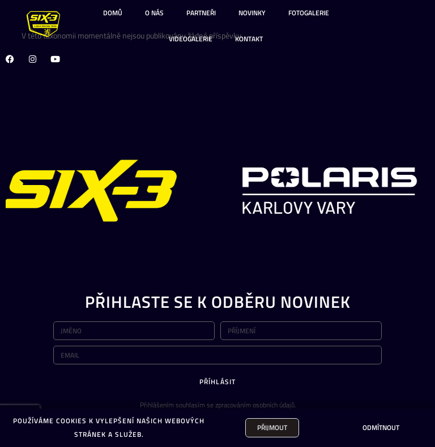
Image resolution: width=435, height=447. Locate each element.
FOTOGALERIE (308, 12)
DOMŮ (112, 12)
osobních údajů (274, 404)
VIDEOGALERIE (190, 38)
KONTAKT (249, 38)
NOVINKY (252, 12)
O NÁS (154, 12)
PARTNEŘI (201, 12)
